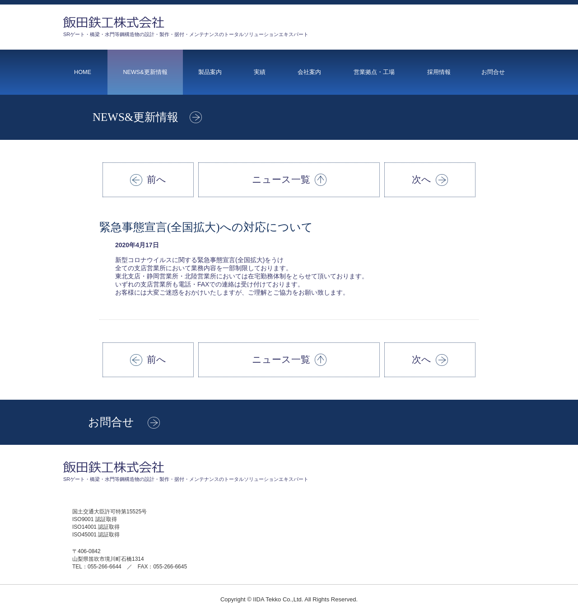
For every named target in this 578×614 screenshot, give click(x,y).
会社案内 (309, 72)
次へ (430, 180)
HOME (82, 72)
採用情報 (439, 72)
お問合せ (493, 72)
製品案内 (210, 72)
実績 (260, 72)
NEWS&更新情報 (145, 72)
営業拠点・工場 (374, 72)
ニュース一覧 (289, 180)
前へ (148, 180)
